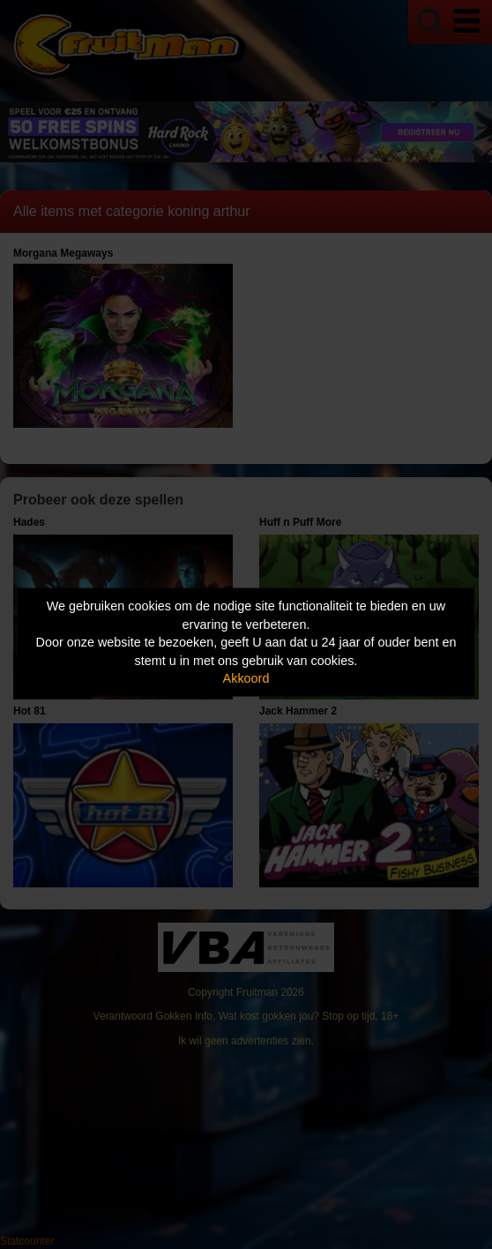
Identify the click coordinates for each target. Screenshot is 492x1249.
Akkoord (246, 678)
